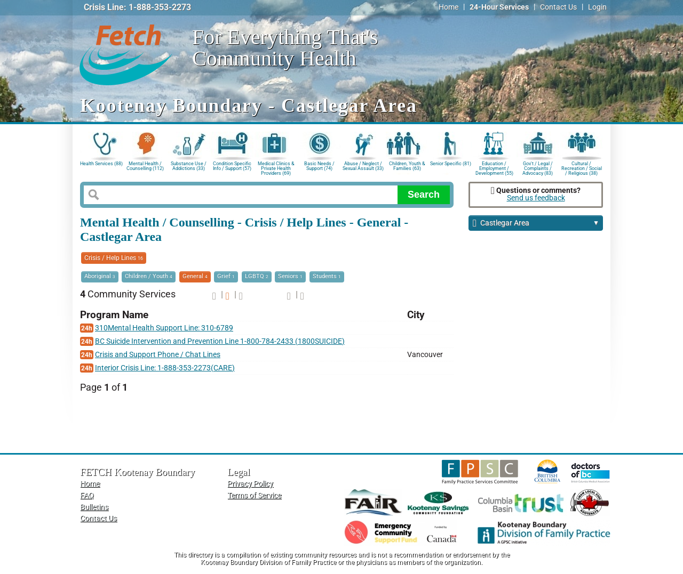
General (195, 276)
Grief (226, 276)
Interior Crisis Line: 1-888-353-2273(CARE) (165, 368)
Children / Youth (148, 276)
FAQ (87, 495)
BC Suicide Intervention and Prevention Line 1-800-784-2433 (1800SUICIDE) (220, 341)
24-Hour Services (499, 7)
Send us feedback (536, 198)
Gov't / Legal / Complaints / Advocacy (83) (537, 167)
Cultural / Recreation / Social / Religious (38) (581, 167)
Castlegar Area (536, 224)
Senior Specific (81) (450, 163)
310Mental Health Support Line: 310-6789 (164, 328)
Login (597, 7)
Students (327, 276)
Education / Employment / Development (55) (494, 167)
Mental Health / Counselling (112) (145, 166)
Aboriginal (99, 276)
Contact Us (558, 7)
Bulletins (94, 507)
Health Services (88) (101, 163)
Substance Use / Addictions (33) (189, 166)
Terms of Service (254, 495)
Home (448, 7)
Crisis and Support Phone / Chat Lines (157, 354)
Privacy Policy (250, 483)
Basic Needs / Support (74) (319, 166)
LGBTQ (256, 276)
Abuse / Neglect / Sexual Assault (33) (363, 166)
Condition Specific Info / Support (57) (232, 166)
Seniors (290, 276)
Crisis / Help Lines (113, 258)
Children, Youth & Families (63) (407, 166)
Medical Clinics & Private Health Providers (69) (276, 167)
